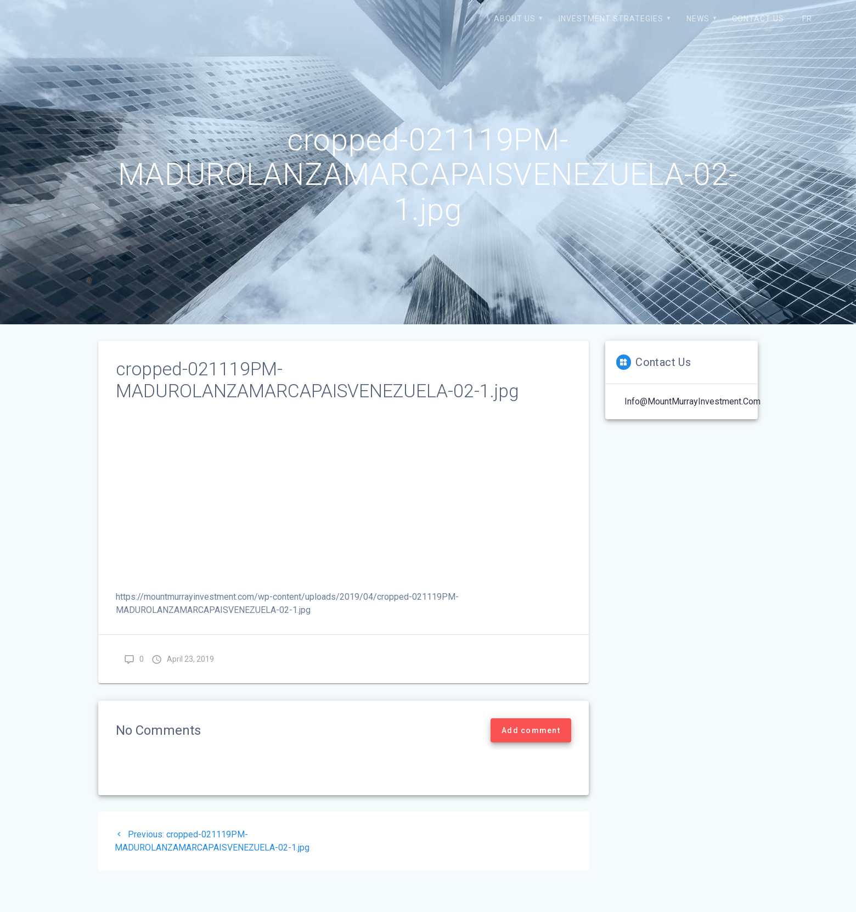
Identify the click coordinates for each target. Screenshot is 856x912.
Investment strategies (611, 18)
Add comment (531, 730)
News (697, 18)
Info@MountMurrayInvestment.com (692, 401)
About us (515, 18)
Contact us (758, 18)
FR (807, 18)
